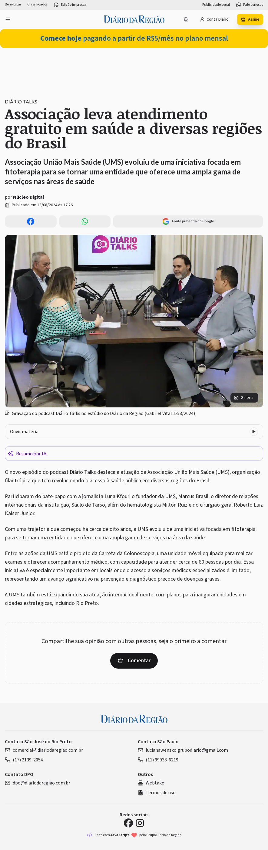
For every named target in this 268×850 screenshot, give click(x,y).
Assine (250, 19)
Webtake (151, 783)
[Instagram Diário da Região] (139, 823)
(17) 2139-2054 (24, 760)
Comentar (134, 660)
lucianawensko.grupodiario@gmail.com (183, 750)
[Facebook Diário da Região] (128, 823)
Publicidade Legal (216, 4)
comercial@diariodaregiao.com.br (44, 750)
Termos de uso (157, 792)
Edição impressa (70, 5)
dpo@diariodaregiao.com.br (37, 783)
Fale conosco (249, 5)
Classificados (37, 4)
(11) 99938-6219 (158, 760)
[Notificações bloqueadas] (185, 19)
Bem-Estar (13, 4)
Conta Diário (214, 19)
